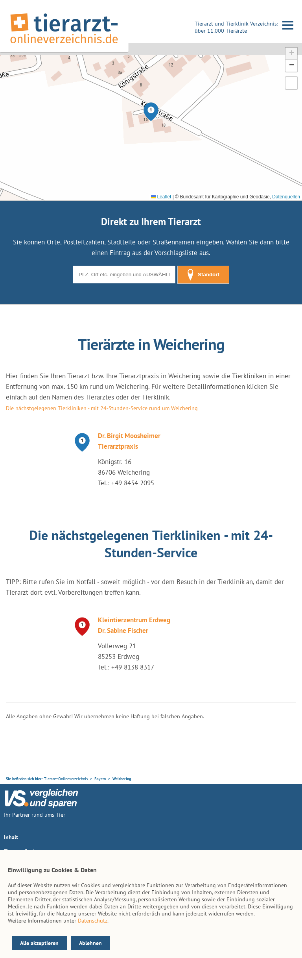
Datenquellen (286, 197)
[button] (151, 112)
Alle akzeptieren (39, 943)
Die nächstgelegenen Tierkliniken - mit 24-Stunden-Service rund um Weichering (102, 408)
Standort (203, 275)
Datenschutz (92, 920)
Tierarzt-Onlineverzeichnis (66, 778)
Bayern (100, 778)
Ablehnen (90, 943)
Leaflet (161, 197)
